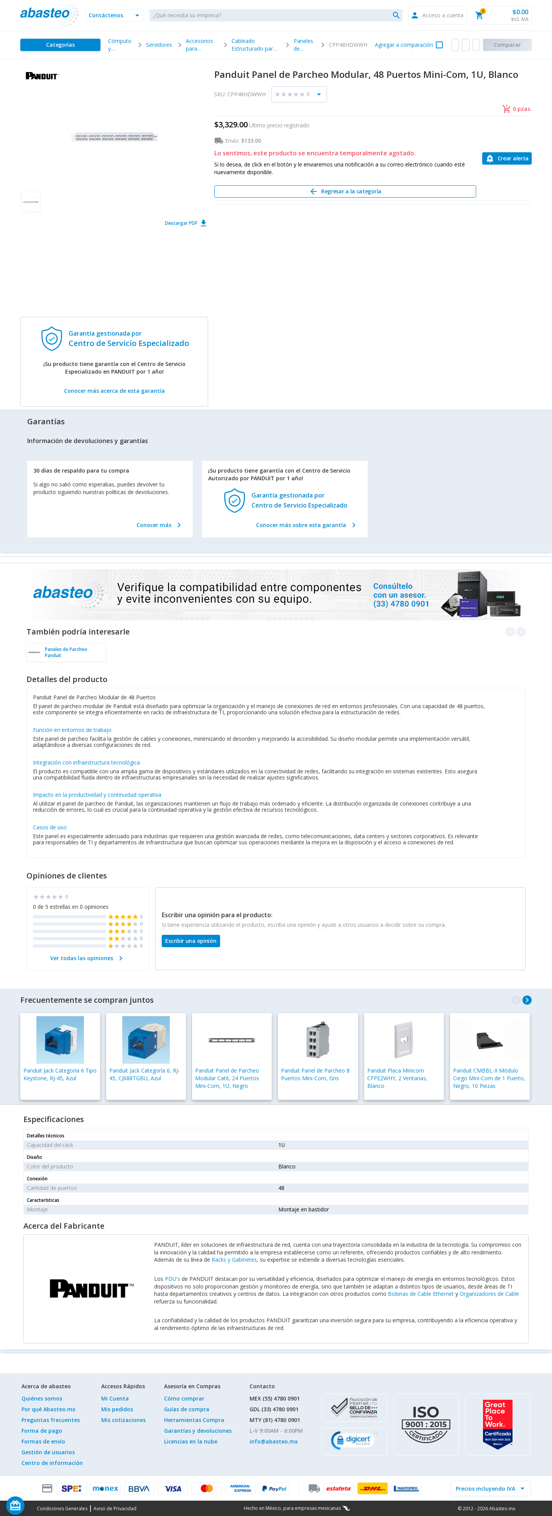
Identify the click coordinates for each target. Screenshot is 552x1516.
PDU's (172, 1278)
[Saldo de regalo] (38, 1505)
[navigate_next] (527, 1000)
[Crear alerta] (507, 158)
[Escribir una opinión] (191, 941)
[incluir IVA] (486, 1488)
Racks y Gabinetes (234, 1259)
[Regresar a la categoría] (345, 191)
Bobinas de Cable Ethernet (421, 1293)
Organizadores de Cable (489, 1293)
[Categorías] (60, 45)
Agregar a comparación (404, 44)
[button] (114, 15)
